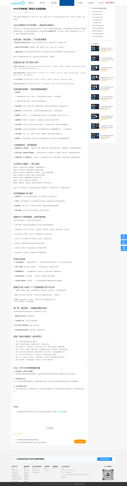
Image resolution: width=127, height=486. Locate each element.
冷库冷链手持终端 (16, 479)
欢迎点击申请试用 (104, 459)
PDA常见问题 (35, 472)
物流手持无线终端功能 (98, 25)
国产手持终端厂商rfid (97, 17)
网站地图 (63, 477)
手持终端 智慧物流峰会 (98, 28)
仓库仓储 (26, 470)
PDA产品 (42, 3)
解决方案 (53, 3)
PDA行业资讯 (35, 470)
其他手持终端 (15, 481)
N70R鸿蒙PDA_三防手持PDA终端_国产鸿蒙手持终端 (107, 50)
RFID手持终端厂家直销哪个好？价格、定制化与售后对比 (32, 442)
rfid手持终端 (15, 472)
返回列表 (80, 441)
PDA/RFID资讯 (67, 3)
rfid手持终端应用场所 (97, 36)
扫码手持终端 (15, 470)
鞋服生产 (26, 481)
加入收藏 (50, 428)
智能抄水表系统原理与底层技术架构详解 (28, 439)
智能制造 (26, 479)
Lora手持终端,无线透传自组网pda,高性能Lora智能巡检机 (106, 98)
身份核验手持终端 (16, 477)
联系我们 (91, 3)
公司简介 (46, 470)
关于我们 (80, 3)
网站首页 (31, 3)
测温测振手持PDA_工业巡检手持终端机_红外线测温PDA (107, 79)
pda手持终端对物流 (97, 14)
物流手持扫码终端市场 (98, 33)
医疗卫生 (26, 472)
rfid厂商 (20, 434)
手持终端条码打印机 (97, 20)
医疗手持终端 (15, 474)
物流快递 (26, 474)
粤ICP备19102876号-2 (79, 484)
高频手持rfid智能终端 (97, 31)
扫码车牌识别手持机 (97, 11)
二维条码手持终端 (96, 22)
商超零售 (26, 477)
